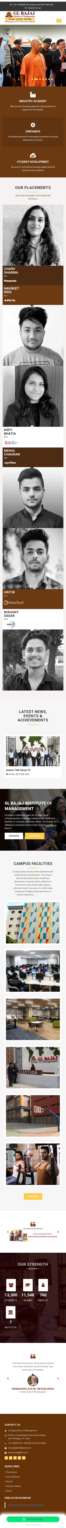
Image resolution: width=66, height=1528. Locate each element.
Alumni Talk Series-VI (18, 770)
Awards (9, 1454)
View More (14, 836)
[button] (58, 21)
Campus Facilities (13, 1459)
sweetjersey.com (41, 895)
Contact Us (34, 836)
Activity (11, 774)
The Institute (11, 1445)
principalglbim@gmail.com (19, 1421)
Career (8, 1464)
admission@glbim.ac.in (18, 1425)
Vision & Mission (12, 1450)
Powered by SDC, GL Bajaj (33, 1525)
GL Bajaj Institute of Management (26, 1478)
